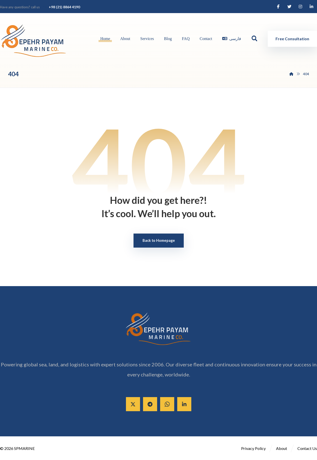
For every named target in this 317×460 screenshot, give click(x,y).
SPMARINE (24, 448)
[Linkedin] (311, 6)
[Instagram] (300, 6)
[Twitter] (289, 6)
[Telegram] (150, 404)
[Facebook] (278, 6)
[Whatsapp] (167, 404)
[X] (133, 404)
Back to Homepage (159, 240)
